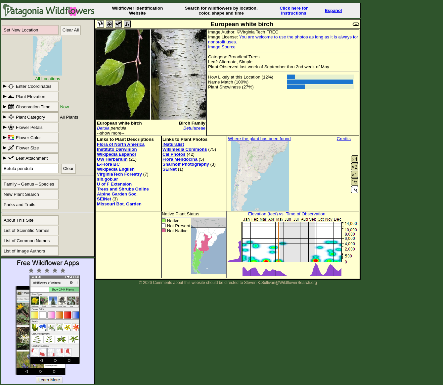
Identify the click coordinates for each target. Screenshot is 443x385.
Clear (68, 168)
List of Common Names (27, 240)
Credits (344, 138)
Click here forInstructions (294, 11)
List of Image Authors (24, 250)
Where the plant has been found (259, 138)
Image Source (222, 46)
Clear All (71, 30)
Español (333, 10)
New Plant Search (21, 194)
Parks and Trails (19, 204)
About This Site (18, 220)
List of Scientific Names (27, 230)
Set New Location (21, 30)
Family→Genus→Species (29, 184)
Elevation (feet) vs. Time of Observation (286, 213)
